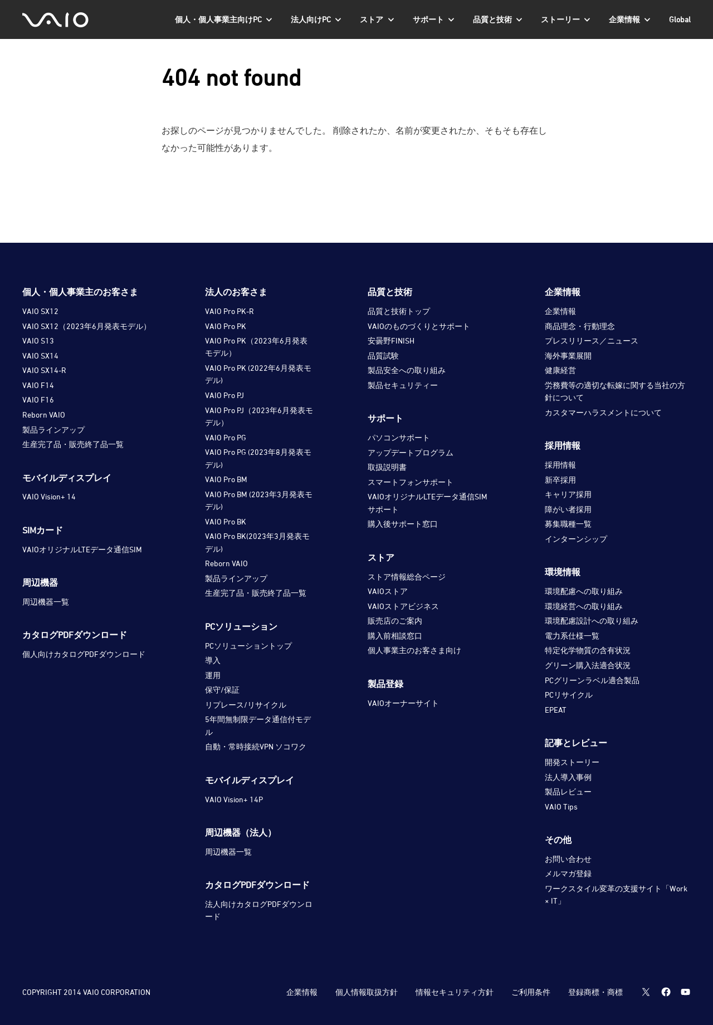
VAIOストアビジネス (403, 606)
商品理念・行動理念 (580, 326)
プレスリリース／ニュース (591, 340)
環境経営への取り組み (584, 606)
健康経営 (560, 370)
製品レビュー (568, 791)
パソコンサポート (399, 437)
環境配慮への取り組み (584, 591)
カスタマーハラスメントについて (603, 412)
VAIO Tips (561, 806)
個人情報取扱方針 (366, 992)
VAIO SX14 (40, 355)
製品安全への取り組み (407, 370)
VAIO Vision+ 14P (234, 799)
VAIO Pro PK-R (229, 311)
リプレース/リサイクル (245, 704)
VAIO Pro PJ (224, 395)
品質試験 (383, 355)
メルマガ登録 (568, 873)
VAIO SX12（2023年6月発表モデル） (86, 326)
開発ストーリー (572, 762)
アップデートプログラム (410, 452)
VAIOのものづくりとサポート (419, 326)
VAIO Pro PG (225, 437)
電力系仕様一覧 (572, 635)
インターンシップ (576, 538)
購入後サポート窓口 (403, 523)
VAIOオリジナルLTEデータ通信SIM (82, 549)
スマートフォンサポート (410, 482)
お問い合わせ (568, 859)
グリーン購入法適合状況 (588, 665)
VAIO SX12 (40, 311)
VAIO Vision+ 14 (49, 496)
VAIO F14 (38, 385)
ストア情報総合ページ (407, 576)
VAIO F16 (38, 399)
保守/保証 (222, 689)
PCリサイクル (569, 694)
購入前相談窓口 (395, 635)
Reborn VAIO (43, 414)
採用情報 (560, 464)
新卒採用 (560, 479)
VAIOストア (388, 591)
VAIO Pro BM (226, 479)
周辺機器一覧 (45, 601)
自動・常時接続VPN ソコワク (255, 746)
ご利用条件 (530, 992)
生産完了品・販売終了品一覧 (73, 444)
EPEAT (556, 709)
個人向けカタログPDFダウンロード (83, 654)
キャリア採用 (568, 494)
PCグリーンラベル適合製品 (592, 680)
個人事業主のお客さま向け (414, 650)
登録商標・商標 (595, 992)
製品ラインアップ (53, 429)
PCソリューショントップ (248, 645)
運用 (213, 675)
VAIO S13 (38, 340)
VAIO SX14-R (44, 370)
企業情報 (560, 311)
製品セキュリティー (403, 385)
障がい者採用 (568, 509)
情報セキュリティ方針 (455, 992)
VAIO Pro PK (225, 326)
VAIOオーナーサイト (403, 703)
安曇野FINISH (391, 340)
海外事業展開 (568, 355)
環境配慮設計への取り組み (591, 620)
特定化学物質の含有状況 (588, 650)
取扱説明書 (387, 467)
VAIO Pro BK (225, 521)
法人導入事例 (568, 777)
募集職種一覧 (568, 523)
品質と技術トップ (399, 311)
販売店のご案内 (395, 620)
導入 (213, 660)
